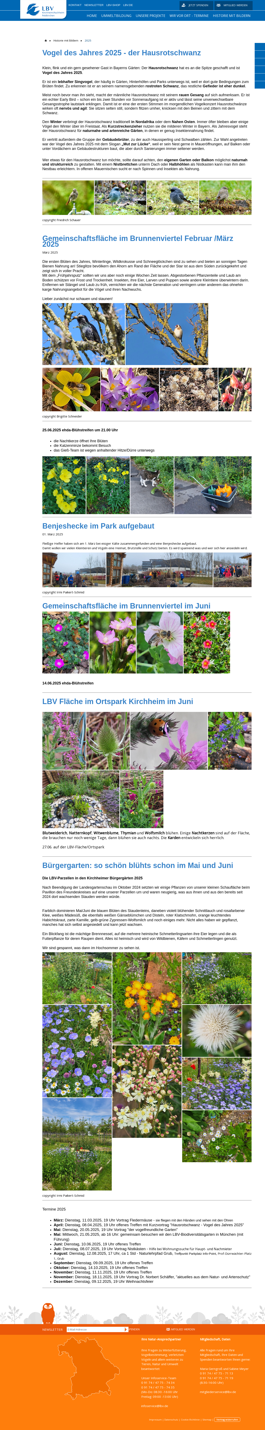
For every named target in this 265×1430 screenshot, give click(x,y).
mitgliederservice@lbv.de (218, 1392)
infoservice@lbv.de (154, 1406)
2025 (88, 40)
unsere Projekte (150, 15)
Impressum (155, 1419)
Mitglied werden (235, 5)
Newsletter (93, 5)
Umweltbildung (116, 15)
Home (92, 15)
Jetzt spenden (198, 5)
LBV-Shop (113, 5)
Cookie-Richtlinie (190, 1419)
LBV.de (128, 5)
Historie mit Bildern (232, 15)
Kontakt (75, 5)
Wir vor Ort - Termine (189, 15)
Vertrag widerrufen (227, 1419)
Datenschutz (171, 1419)
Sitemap (207, 1419)
